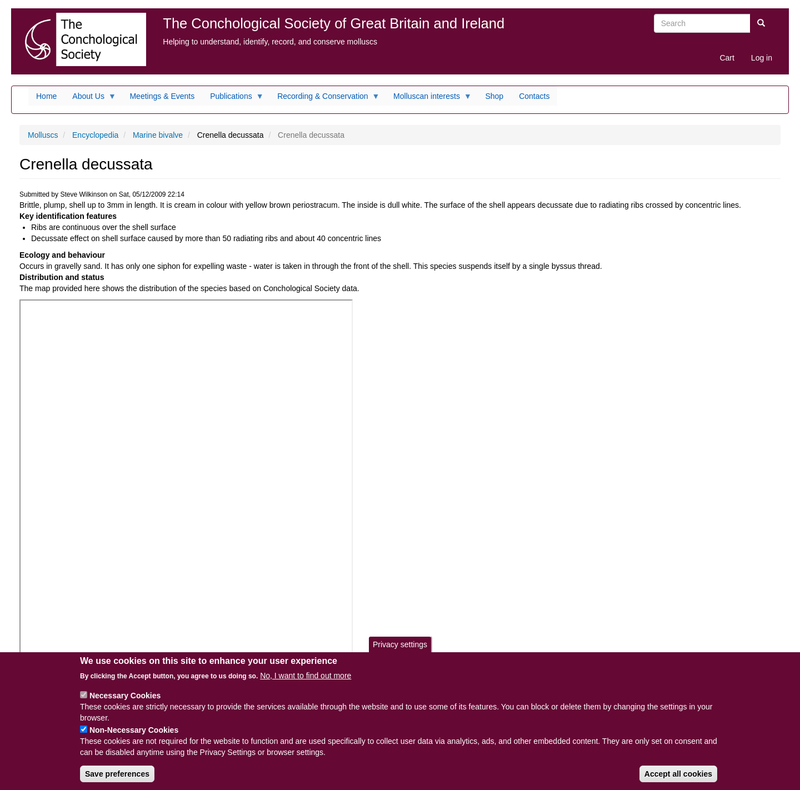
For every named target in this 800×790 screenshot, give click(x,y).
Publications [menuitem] (233, 99)
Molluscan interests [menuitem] (429, 99)
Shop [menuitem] (494, 96)
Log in (761, 57)
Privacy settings (400, 644)
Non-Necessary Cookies (133, 730)
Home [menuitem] (46, 96)
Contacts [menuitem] (534, 96)
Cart (726, 57)
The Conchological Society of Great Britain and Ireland (333, 23)
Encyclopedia (95, 135)
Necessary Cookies (125, 695)
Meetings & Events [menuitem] (161, 96)
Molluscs (43, 135)
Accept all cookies (678, 773)
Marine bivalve (158, 135)
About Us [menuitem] (90, 99)
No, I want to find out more (305, 675)
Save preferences (117, 773)
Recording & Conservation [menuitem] (324, 99)
